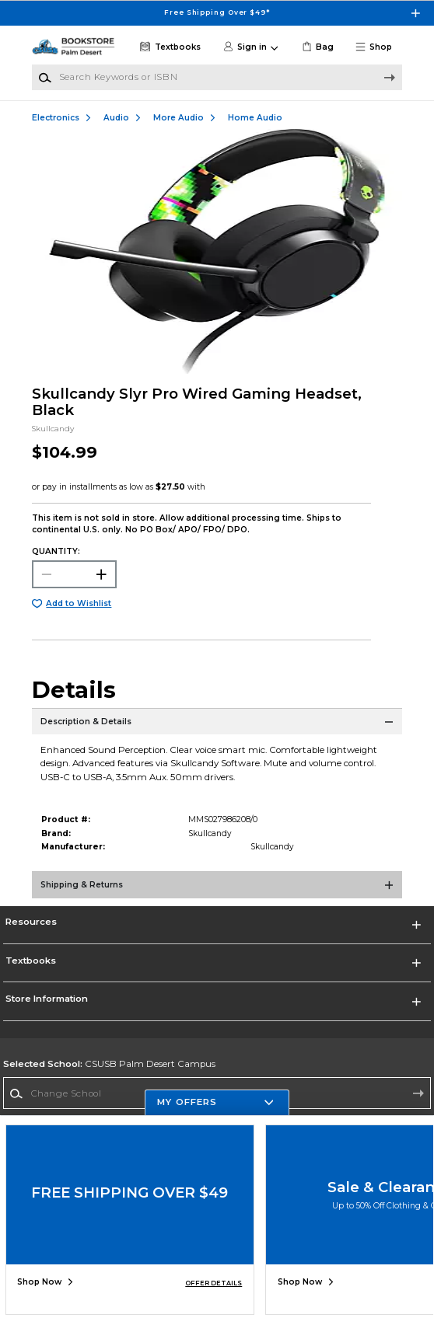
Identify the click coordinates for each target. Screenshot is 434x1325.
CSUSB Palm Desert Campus (109, 1063)
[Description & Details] (217, 727)
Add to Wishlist (78, 603)
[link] (316, 47)
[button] (378, 47)
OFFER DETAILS (213, 1283)
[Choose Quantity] (74, 574)
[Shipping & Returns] (217, 890)
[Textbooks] (169, 47)
